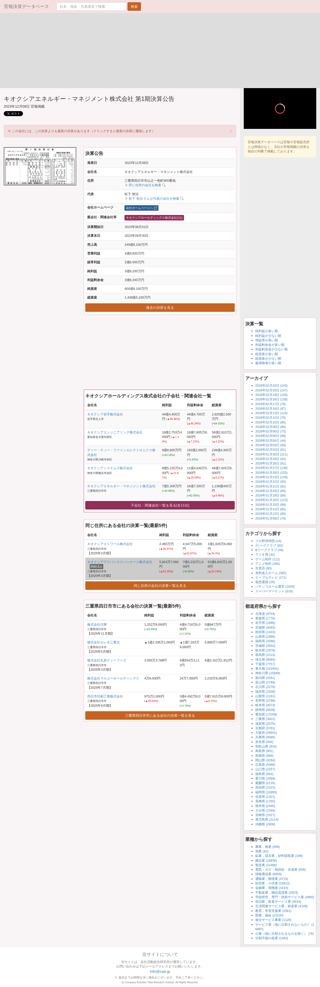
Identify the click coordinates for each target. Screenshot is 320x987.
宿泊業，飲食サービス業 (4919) (278, 901)
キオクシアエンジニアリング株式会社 (114, 432)
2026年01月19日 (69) (270, 495)
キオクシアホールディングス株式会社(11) (154, 217)
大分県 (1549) (265, 810)
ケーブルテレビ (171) (270, 577)
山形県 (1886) (265, 636)
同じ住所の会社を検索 (144, 185)
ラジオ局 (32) (265, 554)
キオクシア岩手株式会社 (105, 414)
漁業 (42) (261, 851)
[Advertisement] (80, 51)
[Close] (231, 131)
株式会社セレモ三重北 (103, 642)
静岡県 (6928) (265, 710)
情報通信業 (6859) (268, 874)
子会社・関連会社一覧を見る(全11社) (160, 505)
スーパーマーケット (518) (274, 591)
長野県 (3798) (265, 700)
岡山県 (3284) (265, 760)
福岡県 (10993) (266, 792)
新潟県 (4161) (265, 678)
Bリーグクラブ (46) (269, 550)
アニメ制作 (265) (267, 564)
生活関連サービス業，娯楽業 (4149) (281, 906)
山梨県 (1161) (265, 696)
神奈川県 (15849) (267, 673)
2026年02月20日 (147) (271, 390)
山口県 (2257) (265, 769)
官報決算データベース (26, 6)
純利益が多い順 (266, 331)
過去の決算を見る (160, 308)
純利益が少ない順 (268, 336)
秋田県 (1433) (265, 632)
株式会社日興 (97, 624)
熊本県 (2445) (265, 806)
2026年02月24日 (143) (271, 385)
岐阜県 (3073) (265, 705)
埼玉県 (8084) (265, 659)
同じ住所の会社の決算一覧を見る (160, 586)
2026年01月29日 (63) (270, 459)
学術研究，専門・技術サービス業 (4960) (284, 897)
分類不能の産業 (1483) (271, 938)
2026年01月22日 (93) (270, 481)
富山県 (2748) (265, 682)
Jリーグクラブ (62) (269, 545)
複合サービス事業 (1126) (273, 920)
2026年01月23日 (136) (271, 477)
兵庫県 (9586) (265, 737)
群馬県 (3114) (265, 655)
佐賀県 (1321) (265, 797)
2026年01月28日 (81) (270, 463)
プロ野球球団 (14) (268, 541)
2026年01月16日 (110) (271, 500)
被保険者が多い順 (268, 363)
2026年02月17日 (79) (270, 404)
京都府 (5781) (265, 728)
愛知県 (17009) (266, 714)
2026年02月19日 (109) (271, 395)
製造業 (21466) (266, 865)
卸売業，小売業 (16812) (272, 883)
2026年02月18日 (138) (271, 399)
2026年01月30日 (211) (271, 454)
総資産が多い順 (266, 354)
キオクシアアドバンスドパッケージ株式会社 (119, 562)
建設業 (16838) (266, 860)
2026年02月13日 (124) (271, 413)
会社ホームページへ (141, 208)
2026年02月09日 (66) (270, 427)
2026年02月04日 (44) (270, 440)
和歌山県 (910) (265, 746)
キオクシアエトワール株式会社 (110, 544)
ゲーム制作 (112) (267, 559)
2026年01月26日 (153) (271, 472)
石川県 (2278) (265, 687)
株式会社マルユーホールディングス (113, 678)
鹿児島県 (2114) (266, 819)
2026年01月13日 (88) (270, 514)
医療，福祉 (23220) (269, 915)
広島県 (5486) (265, 765)
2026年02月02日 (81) (270, 449)
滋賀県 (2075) (265, 723)
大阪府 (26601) (266, 732)
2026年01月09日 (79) (270, 518)
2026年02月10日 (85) (270, 422)
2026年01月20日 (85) (270, 491)
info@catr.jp (160, 971)
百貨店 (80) (263, 568)
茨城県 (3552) (265, 646)
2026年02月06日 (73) (270, 431)
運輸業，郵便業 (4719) (271, 879)
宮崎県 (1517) (265, 815)
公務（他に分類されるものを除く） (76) (284, 933)
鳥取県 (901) (264, 751)
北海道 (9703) (265, 614)
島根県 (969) (264, 756)
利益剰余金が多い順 (269, 345)
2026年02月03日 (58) (270, 445)
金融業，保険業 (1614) (271, 888)
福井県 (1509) (265, 691)
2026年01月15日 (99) (270, 505)
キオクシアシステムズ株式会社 (110, 468)
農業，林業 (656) (267, 847)
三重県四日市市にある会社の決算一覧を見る (160, 715)
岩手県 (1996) (265, 623)
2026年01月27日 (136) (271, 468)
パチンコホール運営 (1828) (275, 586)
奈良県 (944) (264, 742)
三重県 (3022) (265, 719)
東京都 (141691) (267, 668)
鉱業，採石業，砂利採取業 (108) (278, 856)
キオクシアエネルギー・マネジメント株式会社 (121, 486)
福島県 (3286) (265, 641)
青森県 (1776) (265, 618)
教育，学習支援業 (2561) (273, 911)
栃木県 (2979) (265, 650)
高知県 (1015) (265, 787)
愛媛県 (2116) (265, 783)
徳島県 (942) (264, 774)
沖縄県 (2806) (265, 824)
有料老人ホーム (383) (270, 573)
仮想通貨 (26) (265, 582)
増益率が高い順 (266, 340)
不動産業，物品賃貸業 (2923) (276, 892)
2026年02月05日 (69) (270, 436)
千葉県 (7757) (265, 664)
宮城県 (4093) (265, 627)
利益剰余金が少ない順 (271, 349)
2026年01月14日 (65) (270, 509)
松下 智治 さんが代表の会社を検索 (153, 198)
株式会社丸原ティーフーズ (106, 660)
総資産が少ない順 (268, 358)
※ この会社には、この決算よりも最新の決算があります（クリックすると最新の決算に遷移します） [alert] (120, 131)
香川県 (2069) (265, 778)
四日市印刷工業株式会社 (105, 696)
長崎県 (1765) (265, 801)
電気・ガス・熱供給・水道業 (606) (280, 869)
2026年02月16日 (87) (270, 408)
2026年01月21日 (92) (270, 486)
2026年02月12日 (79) (270, 417)
